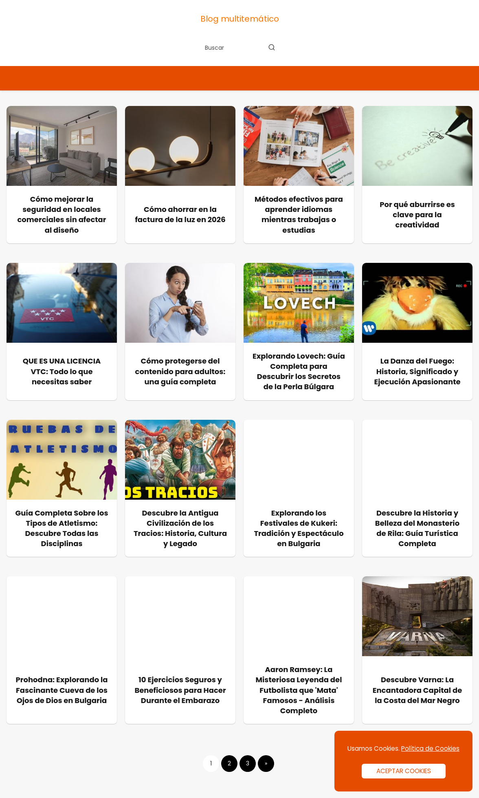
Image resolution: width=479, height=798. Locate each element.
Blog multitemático (239, 18)
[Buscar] (271, 47)
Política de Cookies (430, 748)
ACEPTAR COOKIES (403, 771)
